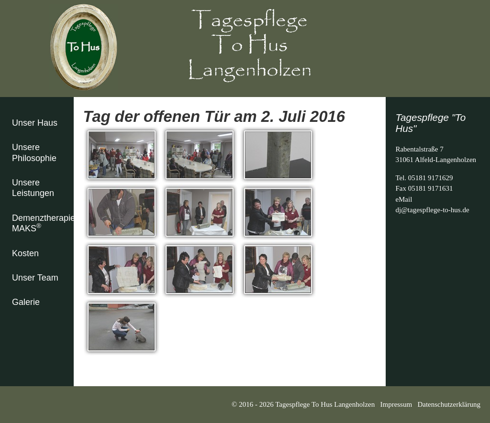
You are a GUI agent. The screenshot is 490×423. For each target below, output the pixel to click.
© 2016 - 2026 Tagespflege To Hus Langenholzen (306, 404)
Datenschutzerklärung (448, 404)
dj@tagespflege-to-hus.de (432, 210)
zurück (93, 368)
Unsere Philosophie (34, 152)
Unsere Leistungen (33, 188)
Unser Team (35, 277)
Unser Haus (34, 123)
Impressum (396, 404)
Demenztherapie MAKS (43, 223)
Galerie (26, 302)
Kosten (25, 253)
